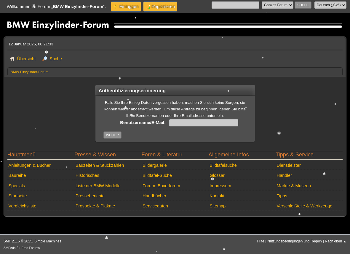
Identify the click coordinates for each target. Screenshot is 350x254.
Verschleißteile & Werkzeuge (305, 206)
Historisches (87, 175)
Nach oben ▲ (336, 241)
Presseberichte (90, 195)
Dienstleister (289, 165)
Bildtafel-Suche (157, 175)
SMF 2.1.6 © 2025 (18, 241)
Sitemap (218, 206)
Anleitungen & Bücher (29, 165)
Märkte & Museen (294, 185)
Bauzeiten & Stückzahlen (100, 165)
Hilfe (260, 241)
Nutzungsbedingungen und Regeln (294, 241)
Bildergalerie (155, 165)
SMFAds (10, 248)
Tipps (282, 195)
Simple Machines (47, 241)
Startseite (17, 195)
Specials (16, 185)
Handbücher (154, 195)
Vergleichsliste (22, 206)
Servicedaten (155, 206)
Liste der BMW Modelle (98, 185)
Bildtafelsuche (223, 165)
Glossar (217, 175)
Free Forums (31, 248)
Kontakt (217, 195)
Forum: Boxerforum (161, 185)
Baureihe (17, 175)
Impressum (220, 185)
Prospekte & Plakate (95, 206)
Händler (284, 175)
